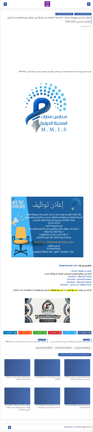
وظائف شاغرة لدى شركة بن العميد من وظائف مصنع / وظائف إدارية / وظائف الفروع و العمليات (16, 408)
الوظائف (14, 290)
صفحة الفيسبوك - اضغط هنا (79, 277)
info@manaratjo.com (67, 266)
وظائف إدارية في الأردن (82, 14)
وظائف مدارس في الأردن (43, 348)
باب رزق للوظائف (68, 427)
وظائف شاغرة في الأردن (63, 14)
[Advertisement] (46, 48)
